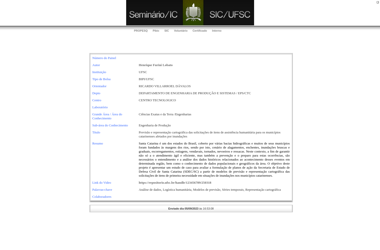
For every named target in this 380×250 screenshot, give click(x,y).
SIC (166, 30)
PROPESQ (141, 30)
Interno (216, 30)
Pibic (156, 30)
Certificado (200, 30)
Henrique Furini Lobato (155, 65)
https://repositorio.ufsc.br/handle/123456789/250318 (175, 182)
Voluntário (181, 30)
